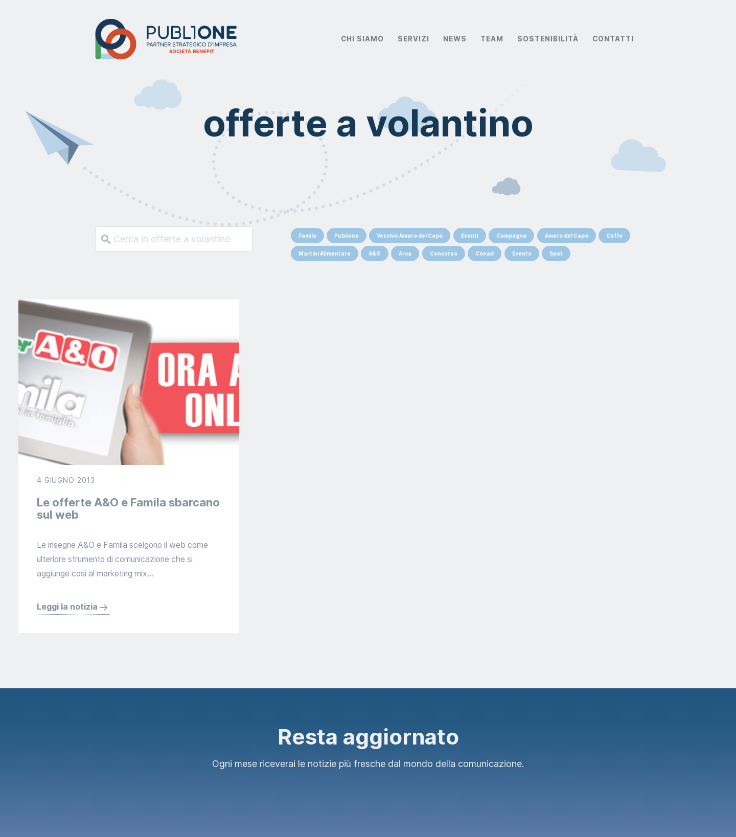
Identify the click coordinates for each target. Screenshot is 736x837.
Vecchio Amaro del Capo (410, 235)
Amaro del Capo (566, 235)
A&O (375, 253)
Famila (307, 235)
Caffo (614, 235)
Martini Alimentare (324, 253)
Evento (522, 253)
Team (491, 39)
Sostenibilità (548, 39)
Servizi (413, 39)
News (455, 39)
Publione (346, 235)
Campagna (511, 235)
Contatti (613, 39)
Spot (556, 253)
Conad (484, 253)
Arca (405, 253)
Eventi (469, 235)
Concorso (443, 253)
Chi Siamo (362, 39)
